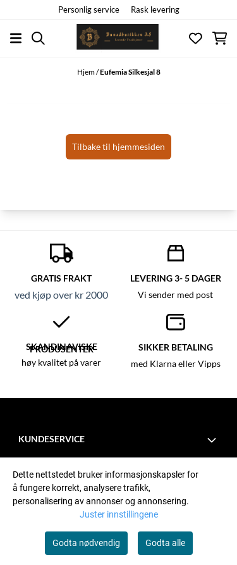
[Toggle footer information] (213, 440)
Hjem (86, 72)
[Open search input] (38, 38)
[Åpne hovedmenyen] (16, 38)
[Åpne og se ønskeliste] (195, 38)
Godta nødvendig (86, 543)
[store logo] (118, 38)
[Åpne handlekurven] (219, 38)
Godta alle (165, 543)
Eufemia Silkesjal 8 (130, 72)
